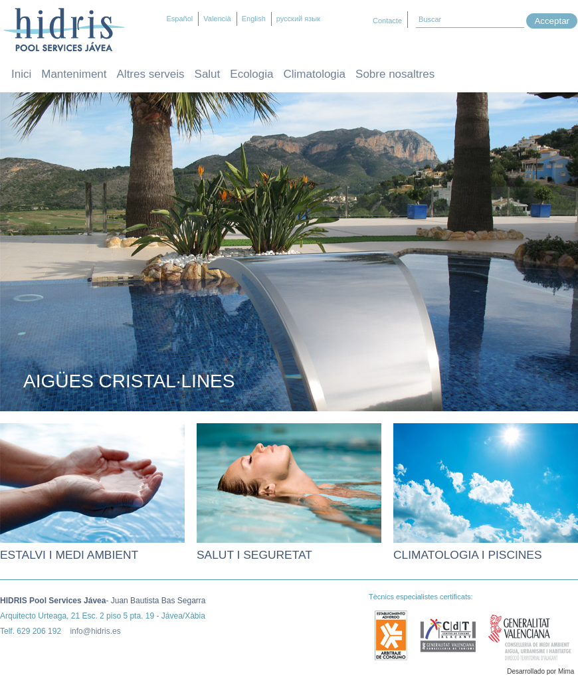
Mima (566, 671)
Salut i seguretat (254, 554)
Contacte (387, 21)
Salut (208, 74)
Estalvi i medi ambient (69, 554)
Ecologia (251, 74)
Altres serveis (151, 74)
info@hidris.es (95, 631)
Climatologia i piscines (467, 554)
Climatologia (315, 74)
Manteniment (73, 74)
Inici (21, 74)
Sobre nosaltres (394, 74)
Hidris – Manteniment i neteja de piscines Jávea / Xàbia (64, 30)
